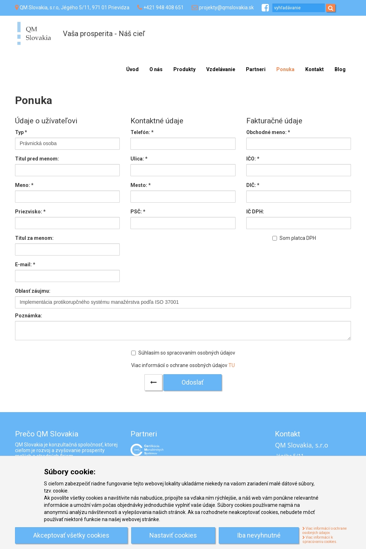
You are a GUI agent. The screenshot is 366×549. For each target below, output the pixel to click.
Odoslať (192, 382)
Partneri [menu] (256, 69)
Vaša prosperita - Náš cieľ (104, 33)
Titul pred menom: (37, 159)
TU (231, 365)
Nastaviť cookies (173, 535)
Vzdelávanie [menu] (220, 69)
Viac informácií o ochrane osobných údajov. (324, 530)
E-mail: (25, 264)
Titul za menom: (34, 238)
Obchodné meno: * (268, 132)
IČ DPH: (255, 211)
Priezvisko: (30, 211)
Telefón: (142, 132)
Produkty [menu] (184, 69)
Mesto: (140, 185)
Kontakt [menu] (314, 69)
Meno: (24, 185)
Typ (21, 132)
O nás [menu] (156, 69)
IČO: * (252, 159)
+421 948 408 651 (163, 7)
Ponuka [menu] (285, 69)
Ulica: (139, 159)
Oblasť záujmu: (32, 291)
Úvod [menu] (132, 69)
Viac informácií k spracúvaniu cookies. (319, 539)
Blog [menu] (340, 69)
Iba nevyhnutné (259, 535)
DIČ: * (252, 185)
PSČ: (137, 211)
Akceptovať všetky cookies (71, 535)
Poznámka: (28, 315)
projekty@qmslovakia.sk (226, 7)
